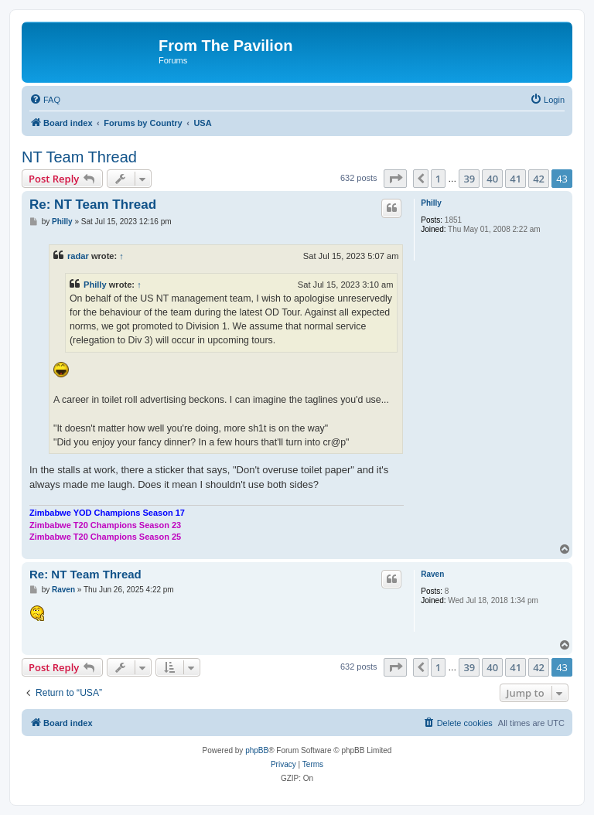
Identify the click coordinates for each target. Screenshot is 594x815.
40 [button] (492, 179)
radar (78, 256)
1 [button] (438, 179)
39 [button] (469, 179)
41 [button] (515, 179)
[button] (395, 178)
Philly (431, 203)
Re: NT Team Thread (92, 204)
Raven (432, 574)
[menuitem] (44, 99)
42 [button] (538, 179)
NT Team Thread (79, 156)
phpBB (256, 750)
